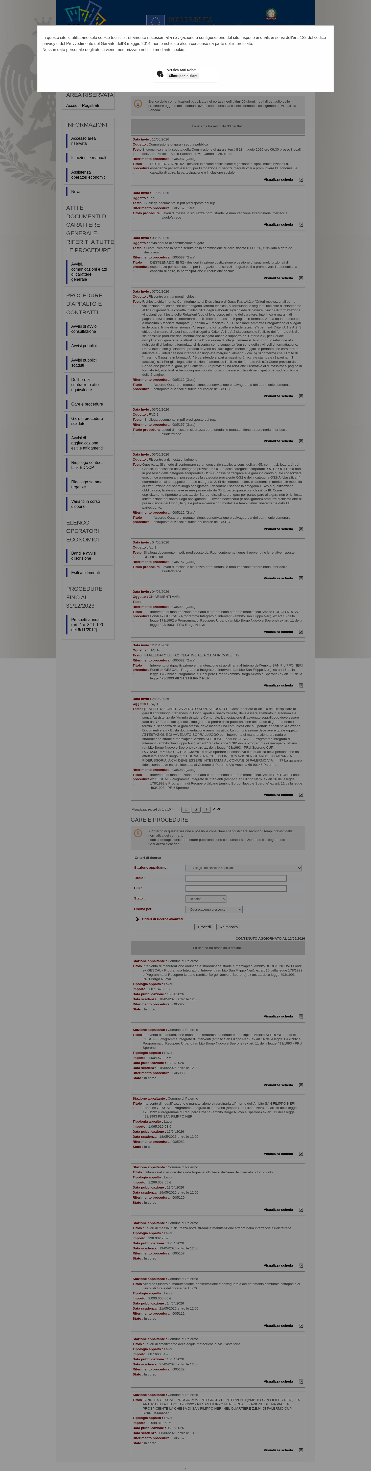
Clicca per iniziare (183, 76)
